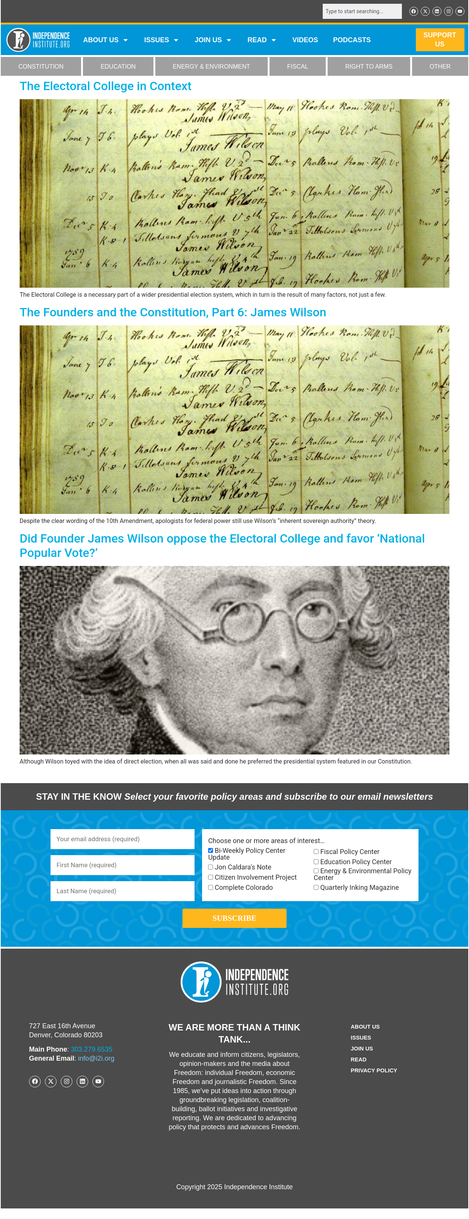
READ (262, 41)
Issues (161, 41)
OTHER (440, 67)
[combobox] (357, 11)
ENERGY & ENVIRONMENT (211, 67)
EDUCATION (118, 67)
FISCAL (297, 67)
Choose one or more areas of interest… (266, 841)
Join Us (361, 1059)
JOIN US (213, 41)
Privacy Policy (374, 1081)
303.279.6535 (91, 1060)
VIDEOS (305, 40)
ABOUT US (106, 41)
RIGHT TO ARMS (368, 67)
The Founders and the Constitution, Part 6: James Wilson (173, 313)
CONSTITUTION (41, 67)
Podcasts (352, 40)
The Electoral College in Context (106, 87)
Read (357, 1070)
